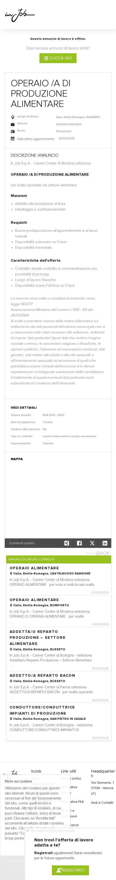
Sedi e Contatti (102, 802)
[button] (105, 543)
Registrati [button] (70, 870)
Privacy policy (71, 778)
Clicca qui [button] (58, 58)
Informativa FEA (72, 801)
